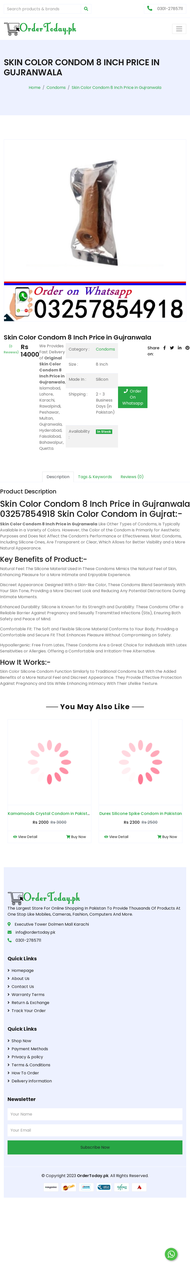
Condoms (105, 349)
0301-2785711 (165, 9)
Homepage (21, 970)
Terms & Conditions (29, 1065)
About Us (18, 978)
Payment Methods (28, 1049)
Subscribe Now (95, 1147)
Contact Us (21, 986)
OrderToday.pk (92, 1176)
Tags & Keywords (95, 477)
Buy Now (76, 836)
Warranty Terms (26, 995)
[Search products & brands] (42, 9)
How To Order (23, 1073)
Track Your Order (27, 1011)
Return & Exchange (28, 1003)
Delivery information (30, 1081)
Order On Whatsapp (132, 397)
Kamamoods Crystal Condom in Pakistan (50, 813)
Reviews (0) (132, 477)
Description (58, 477)
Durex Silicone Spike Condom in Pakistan (140, 813)
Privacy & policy (25, 1057)
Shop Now (19, 1041)
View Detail (25, 836)
